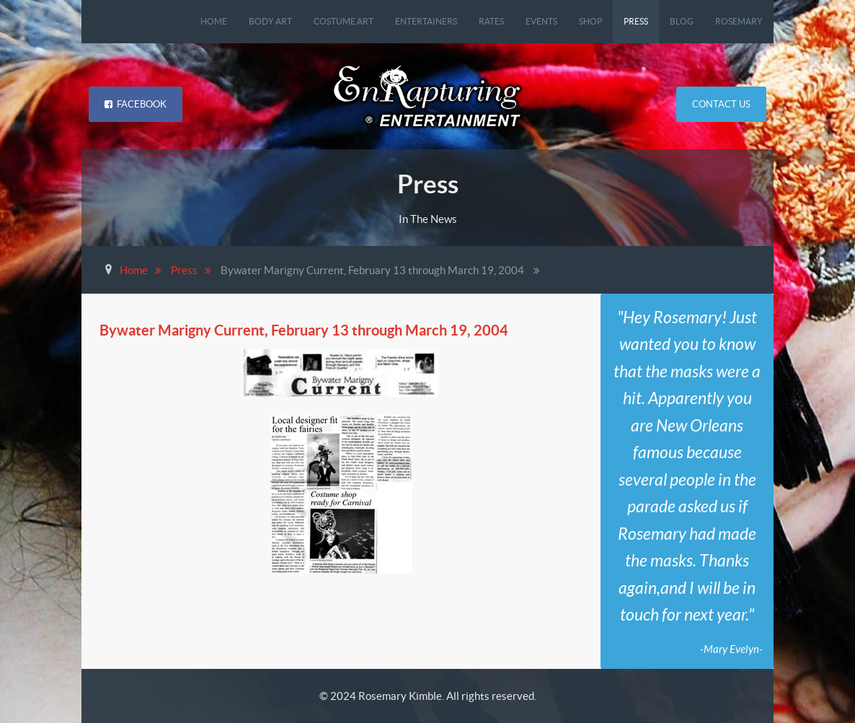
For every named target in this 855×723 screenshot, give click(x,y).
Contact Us (721, 104)
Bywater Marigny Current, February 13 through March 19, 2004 (303, 330)
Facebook (136, 104)
